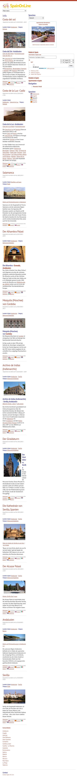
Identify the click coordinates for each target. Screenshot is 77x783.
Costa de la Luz (14, 102)
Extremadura (6, 750)
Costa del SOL (8, 135)
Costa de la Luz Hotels (8, 126)
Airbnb (52, 44)
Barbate (13, 156)
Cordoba (9, 334)
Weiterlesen (5, 81)
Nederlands (10, 84)
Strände (5, 29)
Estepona (14, 70)
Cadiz (8, 133)
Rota (16, 150)
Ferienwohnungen (20, 126)
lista (12, 596)
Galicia (5, 752)
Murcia (5, 756)
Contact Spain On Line (8, 774)
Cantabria (5, 742)
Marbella (6, 70)
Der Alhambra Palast (13, 231)
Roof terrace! (36, 44)
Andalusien (14, 27)
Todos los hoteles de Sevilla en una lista (13, 543)
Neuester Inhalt (37, 86)
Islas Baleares (7, 737)
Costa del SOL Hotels (8, 53)
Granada (17, 265)
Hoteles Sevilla (7, 596)
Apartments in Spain (35, 80)
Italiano (17, 83)
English (17, 225)
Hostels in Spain (33, 78)
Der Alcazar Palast (12, 566)
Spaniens (17, 129)
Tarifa (14, 158)
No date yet (36, 67)
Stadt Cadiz (13, 152)
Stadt (8, 184)
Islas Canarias (7, 739)
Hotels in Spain (33, 52)
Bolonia (9, 158)
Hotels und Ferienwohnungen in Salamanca (14, 202)
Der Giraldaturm (11, 439)
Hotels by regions (35, 72)
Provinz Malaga (9, 60)
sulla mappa (20, 404)
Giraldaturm (9, 421)
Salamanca (8, 172)
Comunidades (6, 728)
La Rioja (5, 763)
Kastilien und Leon (16, 182)
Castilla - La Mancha (8, 746)
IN (29, 60)
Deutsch (34, 98)
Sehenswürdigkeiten (8, 243)
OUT (32, 62)
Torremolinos (8, 68)
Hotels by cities (34, 71)
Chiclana (19, 152)
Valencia (5, 765)
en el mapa (6, 545)
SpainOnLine (20, 5)
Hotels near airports (36, 74)
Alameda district (44, 44)
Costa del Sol (8, 58)
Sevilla (20, 376)
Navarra (5, 759)
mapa (15, 596)
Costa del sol (9, 19)
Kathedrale (10, 419)
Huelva (15, 133)
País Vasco (6, 761)
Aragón (5, 733)
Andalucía (5, 731)
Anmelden (5, 83)
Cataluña (5, 748)
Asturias (5, 735)
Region (5, 631)
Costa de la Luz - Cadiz (14, 90)
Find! (71, 65)
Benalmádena (16, 68)
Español (11, 83)
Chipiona (12, 150)
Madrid (5, 754)
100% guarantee (46, 68)
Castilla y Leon (7, 744)
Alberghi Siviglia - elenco (9, 404)
